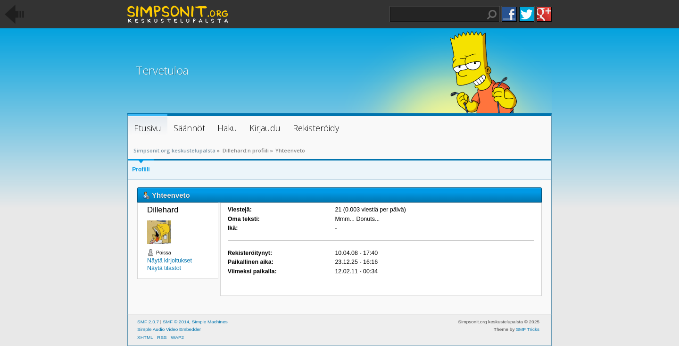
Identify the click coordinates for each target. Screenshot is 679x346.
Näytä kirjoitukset (169, 260)
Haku (492, 15)
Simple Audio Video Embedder (169, 329)
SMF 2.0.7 (148, 321)
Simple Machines (210, 321)
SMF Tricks (527, 329)
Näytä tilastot (164, 268)
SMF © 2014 (176, 321)
